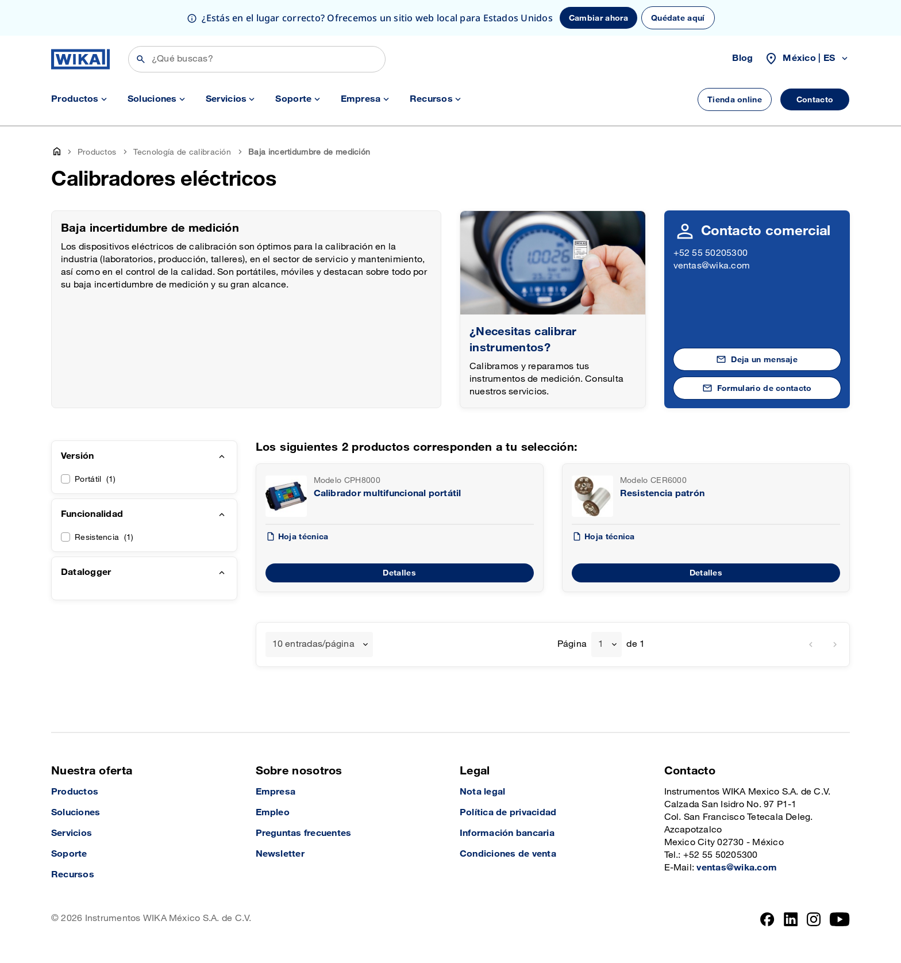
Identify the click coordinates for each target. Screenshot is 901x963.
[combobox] (319, 644)
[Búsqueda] (257, 59)
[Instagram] (814, 919)
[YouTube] (840, 919)
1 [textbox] (600, 644)
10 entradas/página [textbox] (313, 644)
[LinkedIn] (791, 919)
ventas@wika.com (711, 265)
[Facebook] (767, 919)
